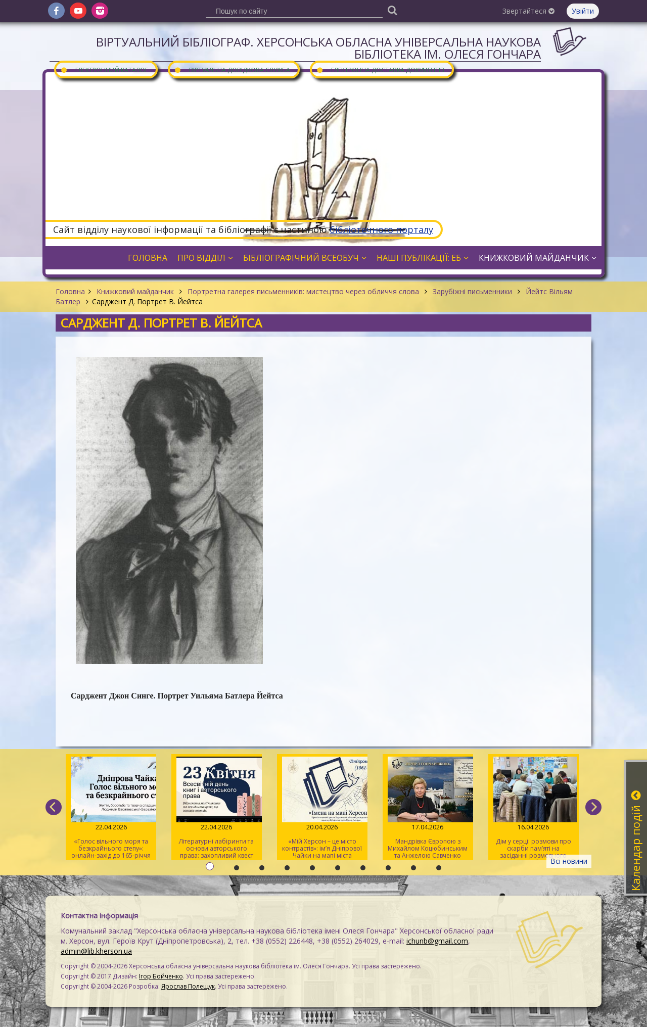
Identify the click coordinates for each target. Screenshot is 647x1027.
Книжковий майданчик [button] (537, 257)
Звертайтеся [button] (528, 11)
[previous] (53, 807)
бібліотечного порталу (381, 229)
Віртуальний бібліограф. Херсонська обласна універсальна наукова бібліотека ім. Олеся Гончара (318, 47)
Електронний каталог (104, 69)
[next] (593, 807)
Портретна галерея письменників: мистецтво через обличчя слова (303, 291)
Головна (70, 291)
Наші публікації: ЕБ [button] (423, 257)
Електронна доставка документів (380, 69)
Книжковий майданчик (135, 291)
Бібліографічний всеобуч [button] (304, 257)
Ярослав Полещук (188, 986)
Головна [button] (147, 257)
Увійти (583, 11)
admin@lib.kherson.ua (96, 951)
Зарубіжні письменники (472, 291)
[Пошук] (392, 10)
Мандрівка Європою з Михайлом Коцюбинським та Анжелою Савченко (428, 808)
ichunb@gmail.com (437, 941)
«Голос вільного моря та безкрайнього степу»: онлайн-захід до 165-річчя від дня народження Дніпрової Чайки (111, 808)
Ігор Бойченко (161, 976)
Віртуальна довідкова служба (232, 69)
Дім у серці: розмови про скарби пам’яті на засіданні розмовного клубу (533, 808)
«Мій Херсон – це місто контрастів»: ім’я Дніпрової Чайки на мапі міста (322, 808)
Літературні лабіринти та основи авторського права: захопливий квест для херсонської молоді (216, 808)
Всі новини (568, 861)
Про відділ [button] (205, 257)
